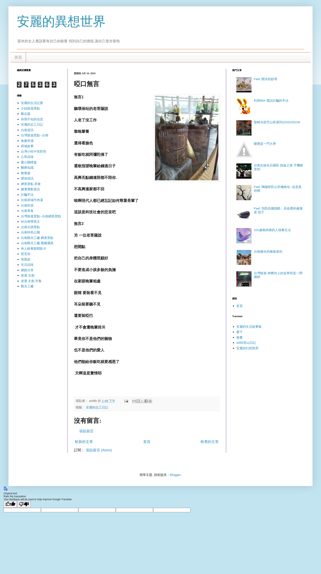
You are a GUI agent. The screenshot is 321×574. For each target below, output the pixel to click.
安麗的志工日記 (97, 407)
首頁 (18, 57)
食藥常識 (27, 140)
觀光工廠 (27, 286)
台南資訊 (27, 130)
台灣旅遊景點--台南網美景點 (41, 216)
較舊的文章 (210, 442)
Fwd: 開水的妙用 (265, 79)
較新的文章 (84, 442)
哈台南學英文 (30, 221)
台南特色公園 (30, 232)
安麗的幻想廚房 (247, 348)
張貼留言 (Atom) (99, 450)
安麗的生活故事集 (249, 326)
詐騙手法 (27, 194)
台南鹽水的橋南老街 (268, 251)
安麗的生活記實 (32, 103)
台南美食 (27, 210)
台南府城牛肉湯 (32, 200)
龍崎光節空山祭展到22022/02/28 (277, 122)
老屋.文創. (28, 275)
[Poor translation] (24, 504)
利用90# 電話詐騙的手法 (271, 100)
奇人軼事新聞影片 (33, 248)
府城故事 (27, 146)
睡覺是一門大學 (265, 143)
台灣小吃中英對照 (33, 151)
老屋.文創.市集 (31, 281)
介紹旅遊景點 (30, 108)
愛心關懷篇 (29, 162)
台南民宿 (27, 205)
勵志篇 (25, 113)
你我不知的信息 (32, 119)
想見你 (25, 254)
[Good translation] (10, 504)
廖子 (239, 332)
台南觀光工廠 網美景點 (37, 238)
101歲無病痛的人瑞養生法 (272, 230)
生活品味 (27, 264)
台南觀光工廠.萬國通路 (37, 243)
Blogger (175, 475)
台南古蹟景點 (30, 227)
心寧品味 (27, 157)
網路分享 (27, 270)
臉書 (239, 337)
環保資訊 (27, 178)
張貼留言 (86, 431)
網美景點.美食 (31, 184)
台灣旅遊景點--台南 (34, 135)
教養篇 (25, 173)
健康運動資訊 (30, 189)
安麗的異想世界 (61, 21)
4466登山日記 (246, 342)
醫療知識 (27, 167)
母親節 (25, 259)
